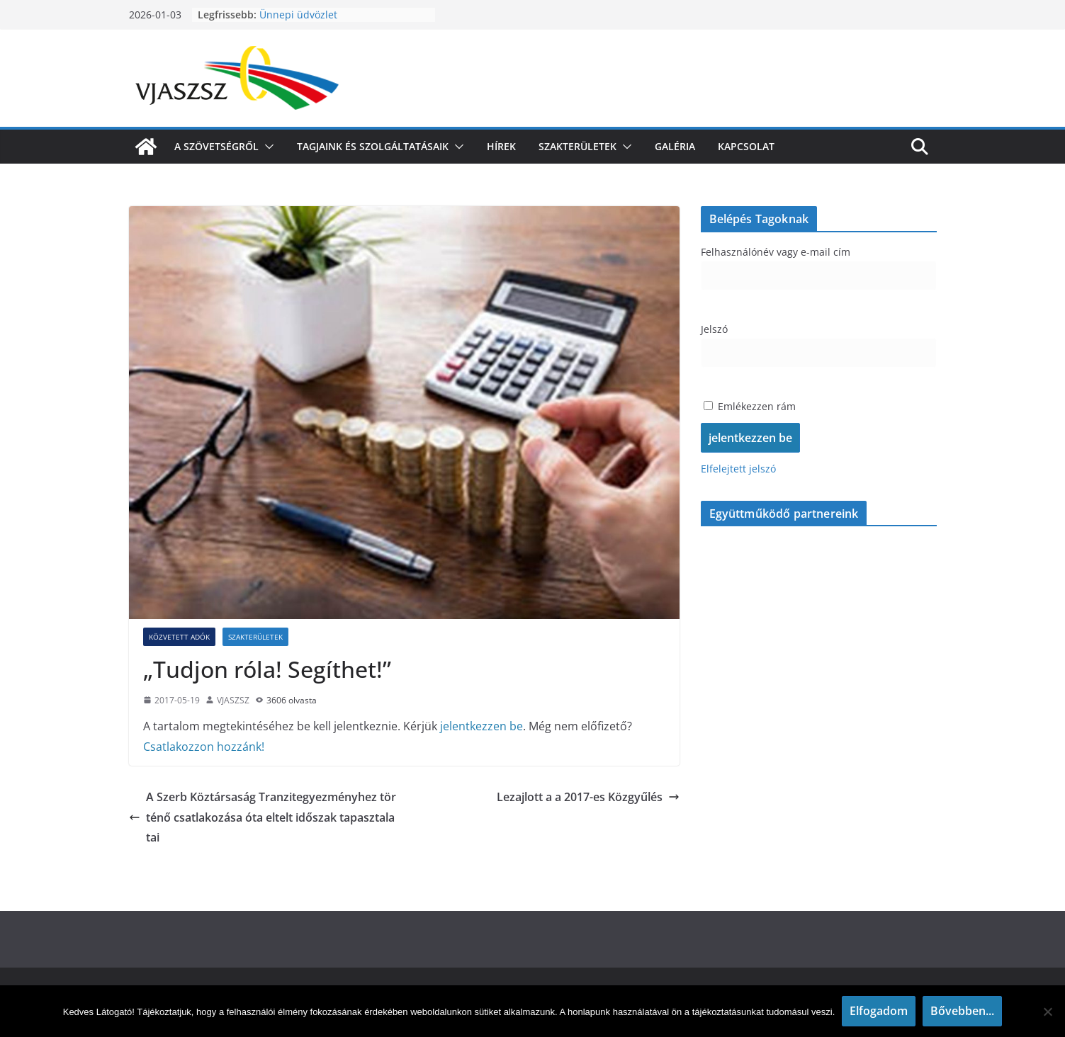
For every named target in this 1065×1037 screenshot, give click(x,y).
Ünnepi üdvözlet (298, 14)
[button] (266, 147)
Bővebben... (962, 1011)
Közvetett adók (179, 637)
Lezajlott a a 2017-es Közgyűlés (588, 797)
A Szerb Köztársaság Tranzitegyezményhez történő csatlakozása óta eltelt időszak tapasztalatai (262, 817)
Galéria (675, 146)
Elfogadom (879, 1011)
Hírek (501, 146)
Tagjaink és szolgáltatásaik (373, 146)
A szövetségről (216, 146)
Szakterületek (577, 146)
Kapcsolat (746, 146)
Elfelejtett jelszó (738, 468)
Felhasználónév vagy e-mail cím (775, 252)
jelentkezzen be (481, 726)
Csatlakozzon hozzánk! (203, 746)
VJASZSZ (233, 700)
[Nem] (1047, 1011)
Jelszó (714, 329)
